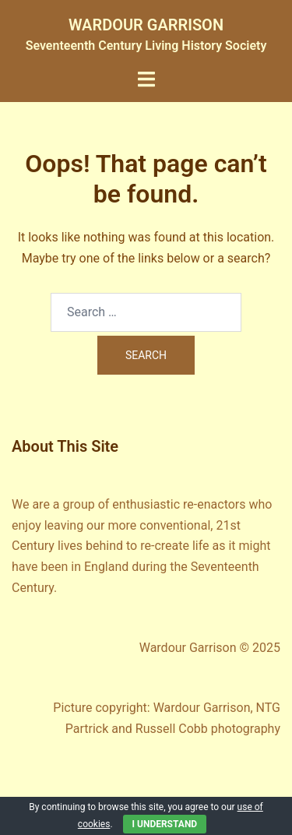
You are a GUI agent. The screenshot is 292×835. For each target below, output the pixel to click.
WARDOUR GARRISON (146, 25)
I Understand (165, 824)
